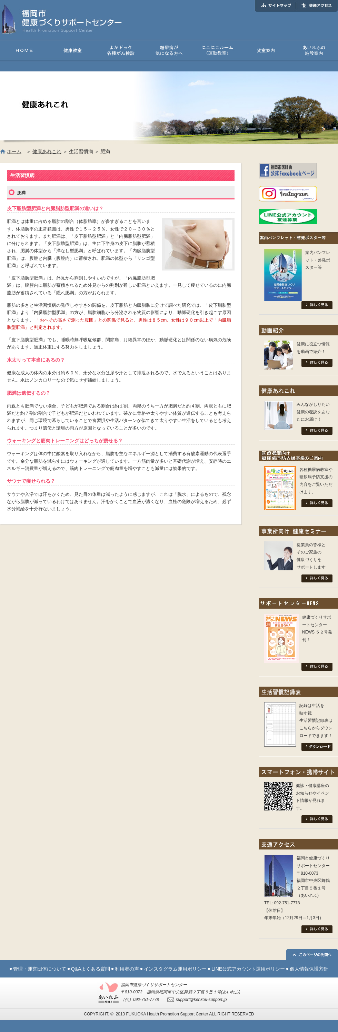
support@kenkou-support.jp (201, 999)
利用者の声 (127, 969)
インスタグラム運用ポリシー (175, 969)
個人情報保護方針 (309, 969)
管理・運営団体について (39, 969)
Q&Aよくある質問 (90, 969)
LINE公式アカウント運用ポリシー (248, 969)
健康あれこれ (46, 151)
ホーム (14, 151)
